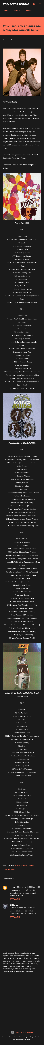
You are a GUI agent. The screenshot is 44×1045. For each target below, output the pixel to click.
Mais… (29, 10)
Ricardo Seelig (27, 865)
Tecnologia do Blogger (22, 1032)
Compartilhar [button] (9, 869)
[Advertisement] (22, 999)
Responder (15, 899)
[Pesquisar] (34, 4)
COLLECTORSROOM (16, 4)
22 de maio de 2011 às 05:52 (23, 907)
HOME (5, 10)
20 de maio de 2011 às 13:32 (28, 887)
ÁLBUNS (17, 10)
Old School (14, 905)
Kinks (17, 865)
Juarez (12, 887)
